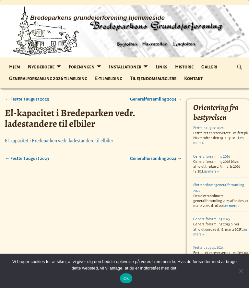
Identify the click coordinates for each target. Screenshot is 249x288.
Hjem (14, 66)
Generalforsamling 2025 (211, 219)
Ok (126, 278)
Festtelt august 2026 (208, 128)
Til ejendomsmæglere (153, 78)
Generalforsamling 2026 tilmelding (48, 78)
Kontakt (193, 78)
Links (161, 66)
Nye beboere (41, 66)
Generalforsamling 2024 (156, 99)
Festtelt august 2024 (208, 247)
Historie (184, 66)
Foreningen (82, 66)
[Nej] (241, 271)
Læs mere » (210, 171)
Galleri (209, 66)
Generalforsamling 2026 (211, 156)
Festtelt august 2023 (27, 99)
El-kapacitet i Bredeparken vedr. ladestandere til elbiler (59, 140)
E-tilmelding (108, 78)
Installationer (125, 66)
